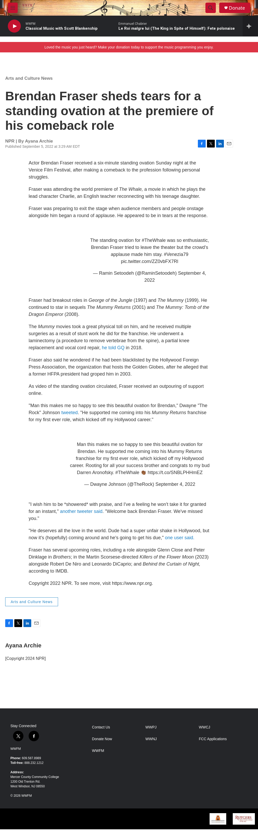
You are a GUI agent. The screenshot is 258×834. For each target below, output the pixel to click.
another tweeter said (81, 511)
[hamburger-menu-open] (13, 8)
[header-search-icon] (210, 8)
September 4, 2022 (175, 484)
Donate (237, 8)
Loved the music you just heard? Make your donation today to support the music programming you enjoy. (129, 47)
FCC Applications (213, 739)
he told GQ (113, 347)
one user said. (179, 537)
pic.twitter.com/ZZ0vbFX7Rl (149, 261)
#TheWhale (154, 240)
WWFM (15, 749)
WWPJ (151, 727)
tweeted (69, 412)
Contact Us (101, 727)
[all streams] (250, 26)
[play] (14, 26)
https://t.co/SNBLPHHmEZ (175, 472)
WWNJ (151, 739)
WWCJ (204, 727)
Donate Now (102, 739)
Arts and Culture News (29, 78)
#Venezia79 (176, 254)
